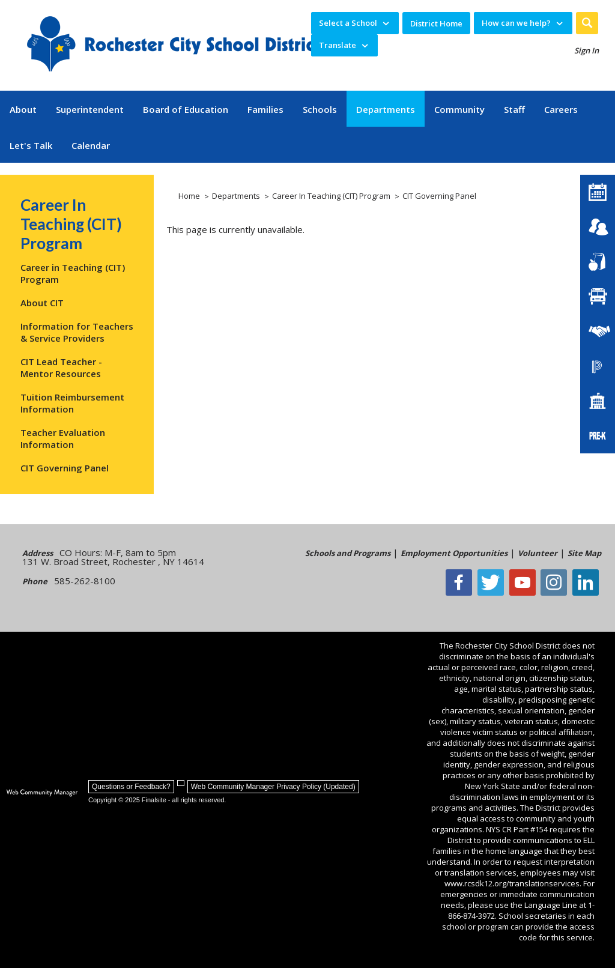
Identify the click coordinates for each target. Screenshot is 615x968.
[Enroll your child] (597, 227)
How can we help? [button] (516, 22)
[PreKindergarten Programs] (597, 436)
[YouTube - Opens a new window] (527, 582)
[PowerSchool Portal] (597, 366)
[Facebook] (465, 582)
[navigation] (355, 23)
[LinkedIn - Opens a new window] (588, 582)
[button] (587, 23)
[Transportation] (597, 296)
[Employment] (597, 331)
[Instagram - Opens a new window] (557, 582)
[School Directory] (597, 401)
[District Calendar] (597, 192)
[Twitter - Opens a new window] (496, 582)
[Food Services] (597, 261)
